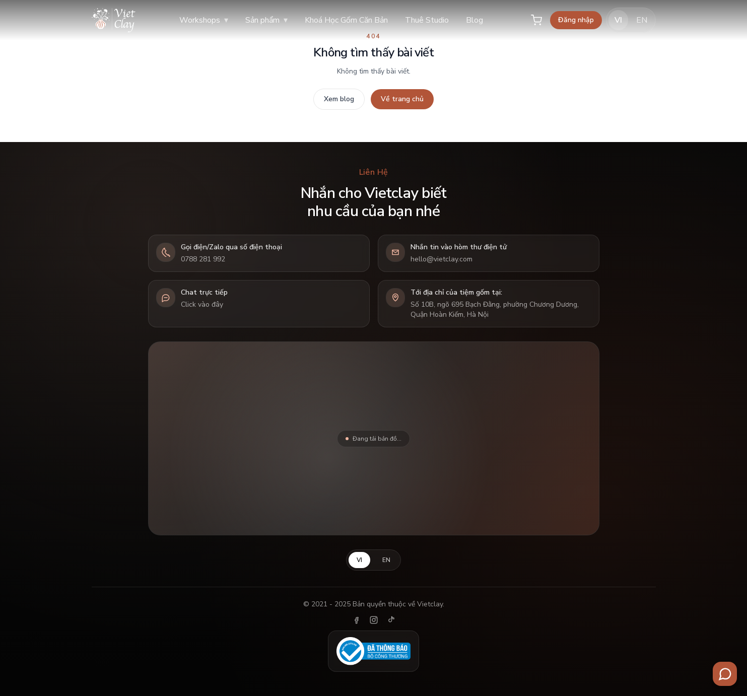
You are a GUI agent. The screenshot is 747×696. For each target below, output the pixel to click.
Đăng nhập (576, 20)
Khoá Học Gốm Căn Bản (346, 20)
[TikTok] (390, 619)
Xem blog (339, 99)
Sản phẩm (266, 20)
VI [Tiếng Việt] (618, 20)
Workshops (203, 20)
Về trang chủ (402, 99)
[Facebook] (356, 619)
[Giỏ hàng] (536, 20)
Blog (474, 20)
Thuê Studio (427, 20)
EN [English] (641, 20)
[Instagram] (373, 619)
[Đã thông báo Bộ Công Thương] (374, 651)
